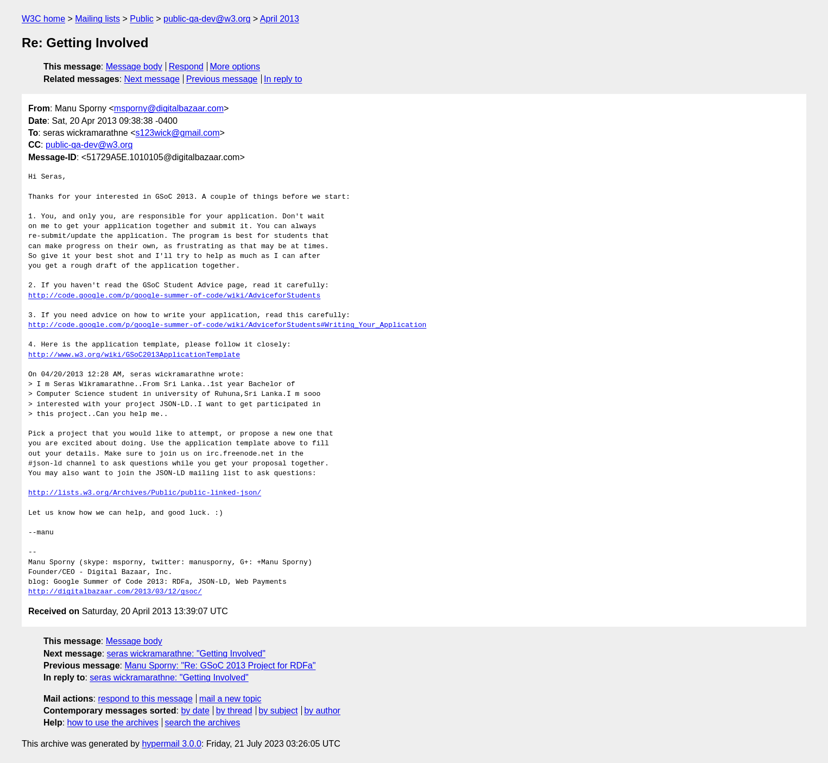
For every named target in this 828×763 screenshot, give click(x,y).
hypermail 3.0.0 (171, 743)
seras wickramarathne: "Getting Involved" (186, 653)
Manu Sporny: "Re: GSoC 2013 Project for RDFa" (219, 665)
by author (322, 710)
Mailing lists (97, 18)
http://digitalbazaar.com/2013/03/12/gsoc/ (115, 592)
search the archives (203, 722)
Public (142, 18)
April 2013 (279, 18)
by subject (278, 710)
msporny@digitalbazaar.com (169, 108)
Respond (186, 66)
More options (235, 66)
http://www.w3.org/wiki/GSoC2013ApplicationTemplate (134, 355)
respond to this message (145, 698)
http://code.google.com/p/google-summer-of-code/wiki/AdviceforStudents (174, 296)
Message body (134, 66)
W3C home (43, 18)
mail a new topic (230, 698)
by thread (234, 710)
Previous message (222, 79)
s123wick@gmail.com (178, 132)
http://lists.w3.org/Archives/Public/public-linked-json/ (144, 493)
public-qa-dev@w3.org (206, 18)
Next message (152, 79)
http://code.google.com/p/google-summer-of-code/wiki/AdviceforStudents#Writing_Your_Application (227, 325)
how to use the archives (113, 722)
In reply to (283, 79)
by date (195, 710)
